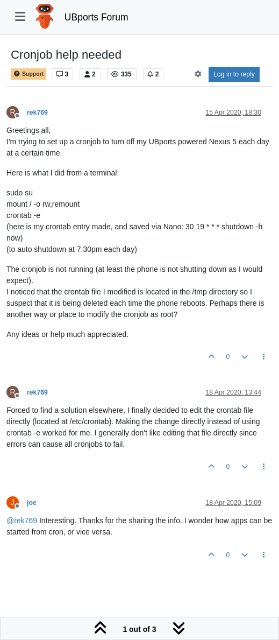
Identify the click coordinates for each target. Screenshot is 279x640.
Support (28, 74)
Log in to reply (234, 74)
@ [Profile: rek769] (21, 520)
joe (32, 503)
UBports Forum (96, 17)
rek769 (37, 112)
